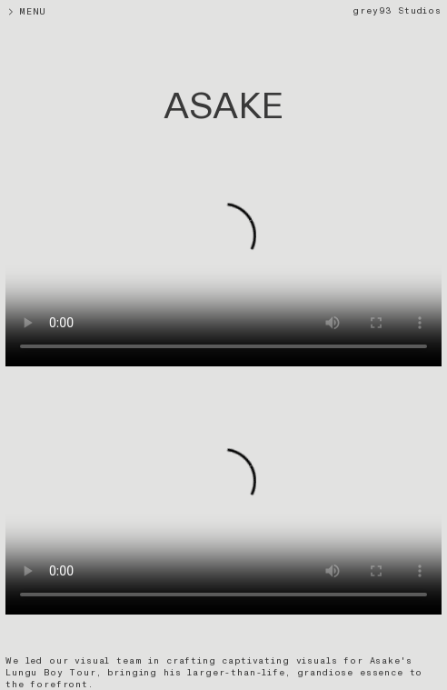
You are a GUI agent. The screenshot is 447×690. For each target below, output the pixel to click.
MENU (44, 11)
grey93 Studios (397, 11)
